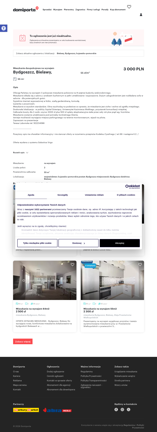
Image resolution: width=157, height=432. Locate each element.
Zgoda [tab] (31, 195)
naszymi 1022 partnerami (38, 209)
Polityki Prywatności (138, 424)
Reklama (17, 380)
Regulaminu (129, 423)
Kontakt (17, 389)
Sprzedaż (47, 9)
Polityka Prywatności (91, 375)
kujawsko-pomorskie (68, 176)
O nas (16, 371)
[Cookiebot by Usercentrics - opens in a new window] (127, 187)
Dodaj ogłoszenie (55, 371)
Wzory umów (120, 384)
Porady (105, 9)
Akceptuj (119, 243)
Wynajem (57, 9)
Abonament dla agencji (58, 384)
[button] (3, 28)
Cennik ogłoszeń (55, 375)
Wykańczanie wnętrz (124, 375)
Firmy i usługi (93, 9)
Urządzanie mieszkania (125, 371)
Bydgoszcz (115, 176)
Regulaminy (87, 371)
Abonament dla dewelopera (61, 389)
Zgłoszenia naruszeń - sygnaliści (91, 386)
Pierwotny (69, 9)
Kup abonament (117, 9)
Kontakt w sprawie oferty (59, 380)
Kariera (16, 375)
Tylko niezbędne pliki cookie (37, 243)
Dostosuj (78, 243)
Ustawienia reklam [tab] (94, 195)
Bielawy (47, 178)
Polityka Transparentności (94, 380)
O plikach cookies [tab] (126, 195)
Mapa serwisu (20, 384)
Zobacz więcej (22, 341)
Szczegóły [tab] (62, 195)
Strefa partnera (122, 380)
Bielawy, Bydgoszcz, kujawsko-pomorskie (76, 53)
